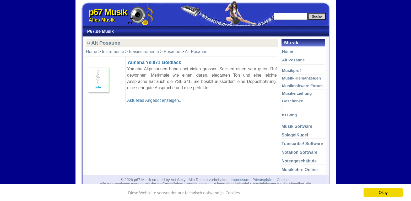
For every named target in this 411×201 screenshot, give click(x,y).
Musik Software (297, 126)
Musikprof (291, 70)
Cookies (283, 180)
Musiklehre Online (300, 169)
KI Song (289, 115)
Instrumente (113, 51)
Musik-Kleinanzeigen (301, 78)
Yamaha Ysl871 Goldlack (154, 62)
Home (287, 51)
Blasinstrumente (144, 51)
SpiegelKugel (295, 135)
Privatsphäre (263, 180)
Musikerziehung (297, 93)
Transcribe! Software (302, 143)
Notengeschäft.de (299, 161)
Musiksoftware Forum (302, 85)
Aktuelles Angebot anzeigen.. (154, 100)
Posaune (172, 51)
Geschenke (292, 101)
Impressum (240, 180)
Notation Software (299, 152)
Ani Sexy (178, 180)
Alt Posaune (293, 60)
